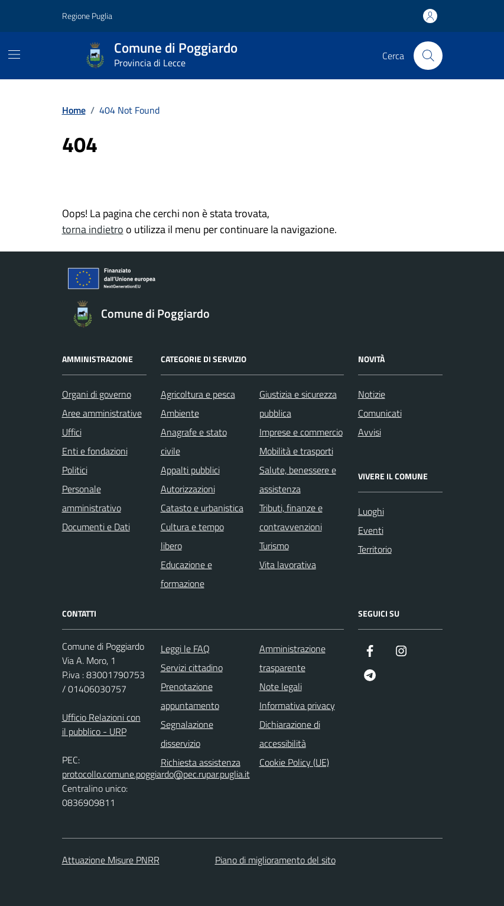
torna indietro (92, 229)
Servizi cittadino (192, 667)
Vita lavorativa (287, 564)
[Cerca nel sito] (428, 55)
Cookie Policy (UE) (294, 762)
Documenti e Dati (96, 527)
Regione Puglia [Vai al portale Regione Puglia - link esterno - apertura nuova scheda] (87, 15)
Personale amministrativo (91, 498)
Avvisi (369, 432)
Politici (74, 470)
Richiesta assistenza (200, 762)
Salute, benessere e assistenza (297, 479)
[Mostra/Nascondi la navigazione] (14, 54)
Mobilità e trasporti (296, 451)
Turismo (274, 546)
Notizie (371, 394)
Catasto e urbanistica (202, 508)
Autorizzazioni (188, 489)
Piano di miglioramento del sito (275, 860)
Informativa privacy (297, 705)
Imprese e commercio (301, 432)
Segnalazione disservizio (187, 733)
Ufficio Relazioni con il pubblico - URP (101, 724)
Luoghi (371, 511)
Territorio (375, 549)
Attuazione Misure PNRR (111, 860)
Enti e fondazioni (95, 451)
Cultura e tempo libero (192, 536)
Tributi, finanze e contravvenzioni (291, 517)
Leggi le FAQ (185, 648)
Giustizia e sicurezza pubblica (298, 403)
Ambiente (180, 413)
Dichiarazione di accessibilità (289, 733)
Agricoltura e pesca (198, 394)
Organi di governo (96, 394)
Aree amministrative (102, 413)
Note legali (280, 686)
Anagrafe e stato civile (194, 441)
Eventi (370, 530)
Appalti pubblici (190, 470)
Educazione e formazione (186, 574)
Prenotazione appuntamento (190, 695)
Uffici (72, 432)
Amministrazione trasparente (292, 658)
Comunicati (380, 413)
